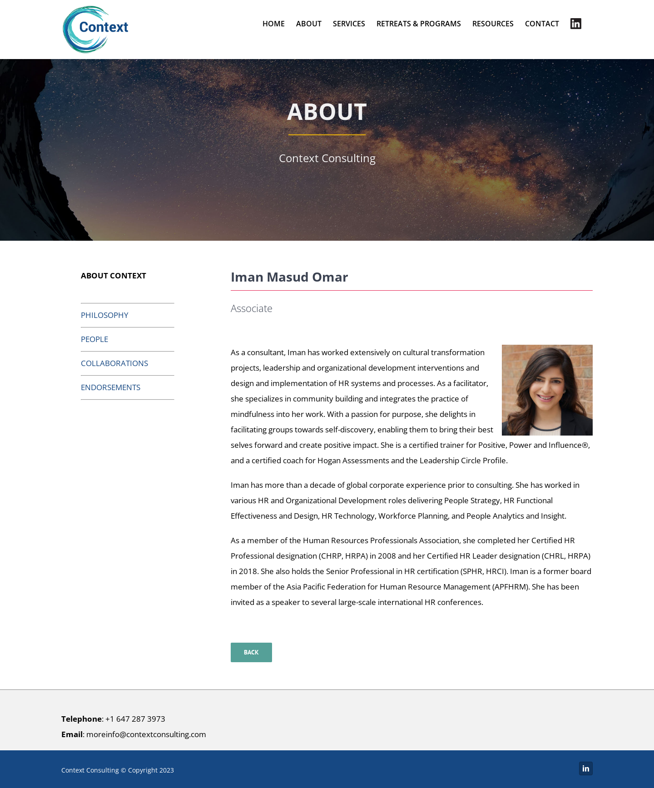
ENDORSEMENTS (110, 387)
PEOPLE (94, 339)
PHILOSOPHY (105, 315)
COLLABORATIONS (114, 363)
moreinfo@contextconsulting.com (146, 734)
